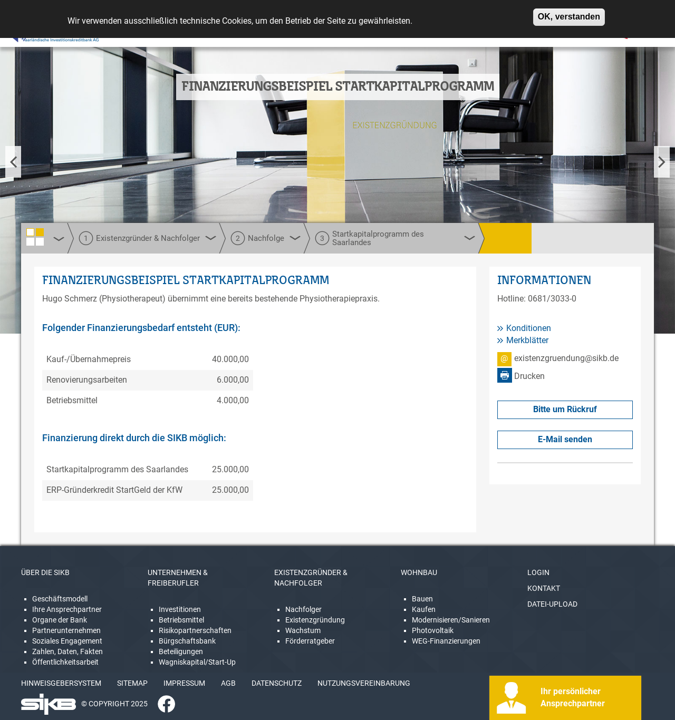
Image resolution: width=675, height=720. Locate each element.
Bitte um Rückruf (565, 409)
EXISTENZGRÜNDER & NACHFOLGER (311, 577)
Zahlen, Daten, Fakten (67, 651)
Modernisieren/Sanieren (451, 620)
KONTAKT (543, 588)
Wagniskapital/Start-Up (197, 662)
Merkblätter (527, 340)
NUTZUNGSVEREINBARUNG (363, 683)
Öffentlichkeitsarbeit (65, 662)
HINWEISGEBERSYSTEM (61, 683)
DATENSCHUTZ (277, 683)
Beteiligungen (181, 651)
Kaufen (424, 609)
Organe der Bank (59, 620)
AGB (228, 683)
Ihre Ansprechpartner (67, 609)
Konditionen (528, 328)
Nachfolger (303, 609)
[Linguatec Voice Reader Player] (40, 34)
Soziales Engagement (67, 641)
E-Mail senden (565, 439)
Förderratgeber (310, 641)
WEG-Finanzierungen (446, 641)
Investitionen (180, 609)
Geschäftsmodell (60, 599)
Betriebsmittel (181, 620)
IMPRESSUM (184, 683)
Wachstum (303, 630)
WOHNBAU (419, 572)
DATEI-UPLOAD (552, 604)
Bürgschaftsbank (187, 641)
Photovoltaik (433, 630)
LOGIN (538, 572)
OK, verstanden (569, 12)
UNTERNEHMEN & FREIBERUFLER (178, 577)
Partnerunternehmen (66, 630)
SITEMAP (132, 683)
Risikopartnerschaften (195, 630)
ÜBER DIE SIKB (45, 572)
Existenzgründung (315, 620)
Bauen (422, 599)
